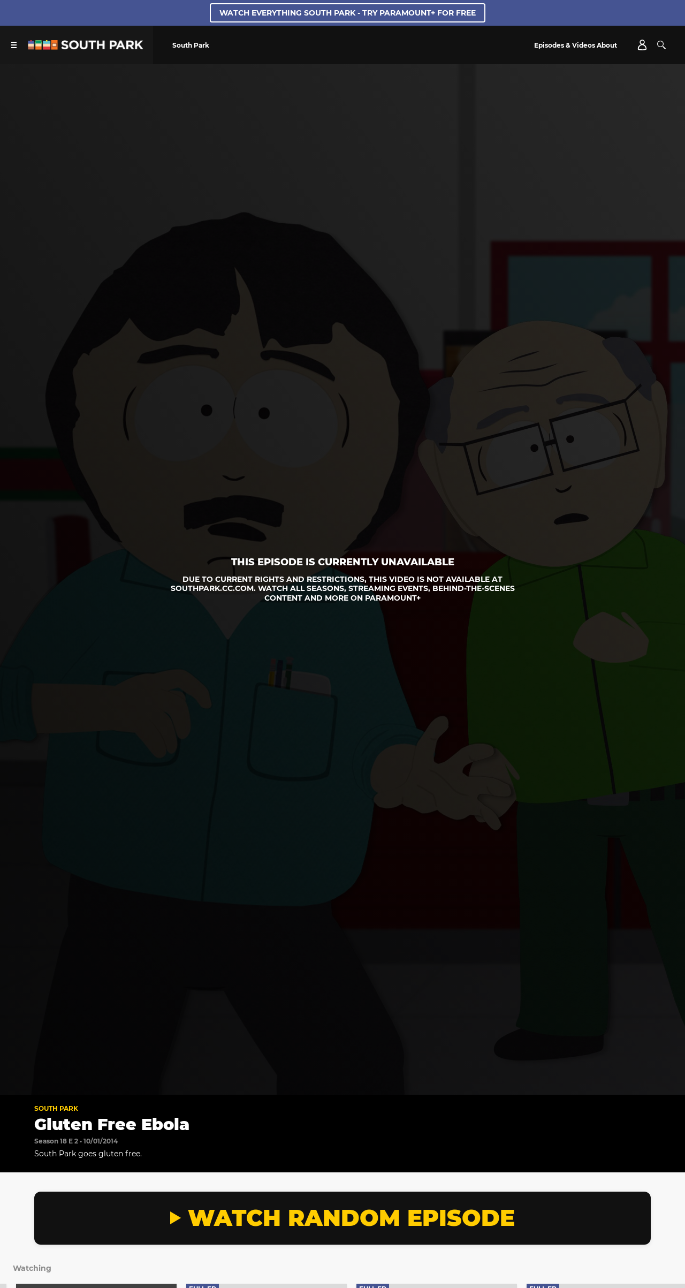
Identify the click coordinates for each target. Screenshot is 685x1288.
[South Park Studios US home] (85, 47)
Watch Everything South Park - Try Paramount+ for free (347, 13)
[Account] (642, 45)
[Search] (661, 45)
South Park (56, 1108)
